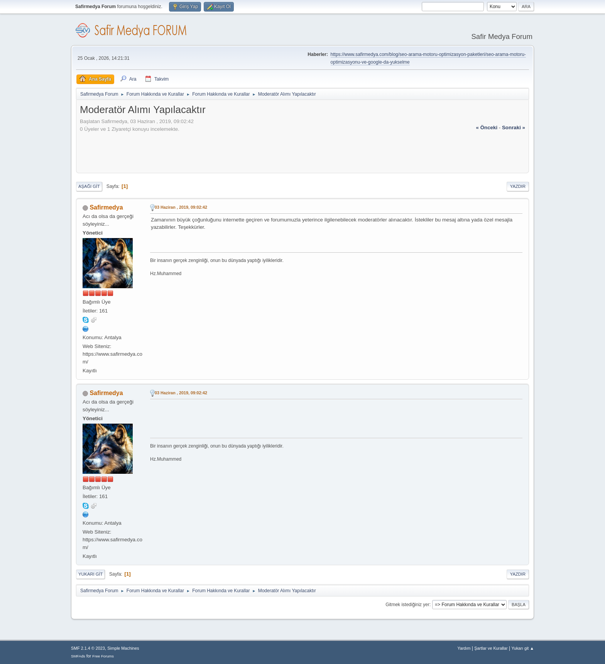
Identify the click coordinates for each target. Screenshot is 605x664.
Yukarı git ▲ (522, 648)
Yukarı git (90, 574)
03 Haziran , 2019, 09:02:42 (181, 207)
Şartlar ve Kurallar (490, 648)
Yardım (464, 648)
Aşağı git (89, 186)
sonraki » (513, 127)
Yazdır (518, 186)
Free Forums (103, 656)
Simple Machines (123, 648)
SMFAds (78, 656)
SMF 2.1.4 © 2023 (88, 648)
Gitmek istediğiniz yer (407, 604)
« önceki (487, 127)
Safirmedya (106, 207)
